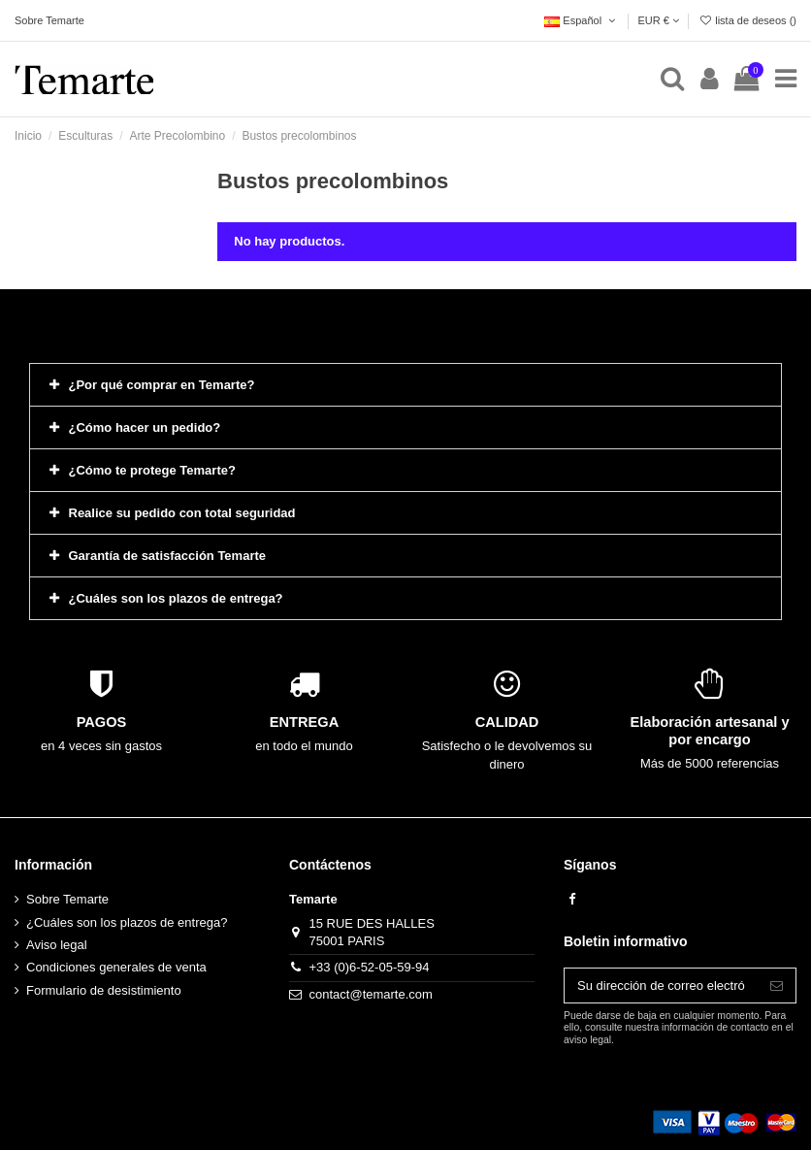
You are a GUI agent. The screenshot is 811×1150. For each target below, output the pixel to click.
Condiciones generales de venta (116, 967)
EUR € (657, 20)
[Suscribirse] (776, 985)
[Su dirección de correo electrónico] (661, 985)
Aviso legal (56, 944)
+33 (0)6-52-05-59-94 (369, 967)
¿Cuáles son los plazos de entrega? (126, 922)
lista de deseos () (747, 20)
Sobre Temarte (49, 20)
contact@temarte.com (371, 994)
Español (581, 20)
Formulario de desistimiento (103, 990)
